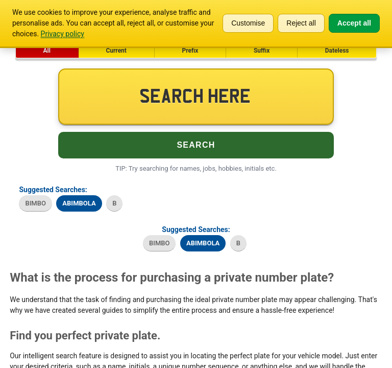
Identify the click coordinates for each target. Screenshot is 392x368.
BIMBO (35, 203)
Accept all (354, 23)
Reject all (301, 23)
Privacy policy (62, 34)
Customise (248, 23)
